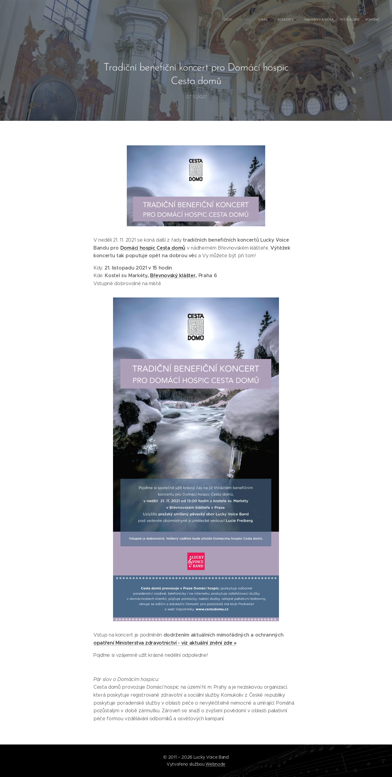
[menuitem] (334, 20)
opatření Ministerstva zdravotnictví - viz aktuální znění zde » (164, 643)
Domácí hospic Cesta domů (152, 247)
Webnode (215, 764)
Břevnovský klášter (172, 275)
